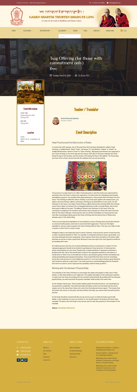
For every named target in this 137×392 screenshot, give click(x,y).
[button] (27, 31)
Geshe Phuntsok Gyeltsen (70, 118)
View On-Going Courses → (38, 3)
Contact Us (46, 360)
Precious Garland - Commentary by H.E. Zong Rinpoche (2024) (107, 354)
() (123, 30)
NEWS (75, 31)
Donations (110, 31)
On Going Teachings (76, 351)
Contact (96, 31)
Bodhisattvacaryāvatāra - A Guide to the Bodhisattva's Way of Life (107, 349)
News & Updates (75, 348)
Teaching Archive (75, 354)
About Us (46, 348)
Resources (73, 357)
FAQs (85, 31)
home (14, 31)
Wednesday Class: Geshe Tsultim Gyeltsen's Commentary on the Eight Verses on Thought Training (107, 360)
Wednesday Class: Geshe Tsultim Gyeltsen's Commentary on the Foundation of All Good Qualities (106, 368)
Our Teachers (47, 351)
